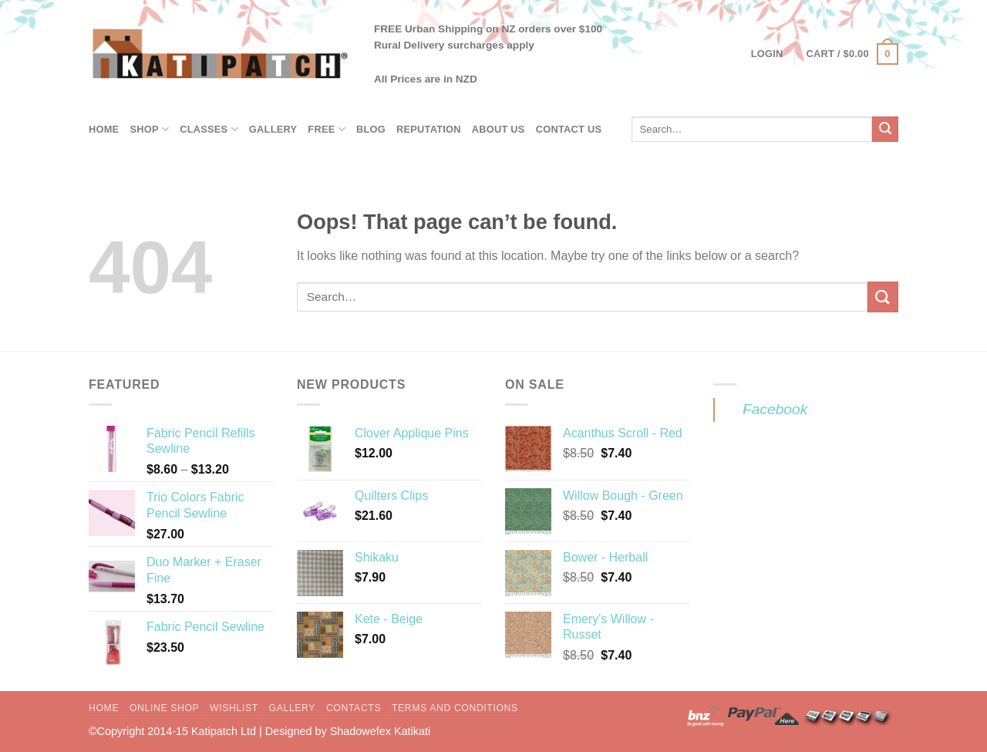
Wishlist (234, 708)
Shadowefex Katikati (380, 731)
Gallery (273, 129)
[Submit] (885, 129)
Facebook (775, 409)
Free (326, 129)
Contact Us (569, 129)
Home (104, 129)
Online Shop (164, 708)
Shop (149, 129)
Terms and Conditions (455, 708)
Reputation (428, 129)
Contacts (353, 708)
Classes (209, 129)
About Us (498, 129)
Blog (371, 129)
